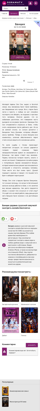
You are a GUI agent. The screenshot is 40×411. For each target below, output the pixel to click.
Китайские (16, 70)
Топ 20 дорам (33, 13)
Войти (30, 3)
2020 (12, 86)
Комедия (5, 72)
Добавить (32, 345)
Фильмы (23, 13)
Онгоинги (14, 13)
